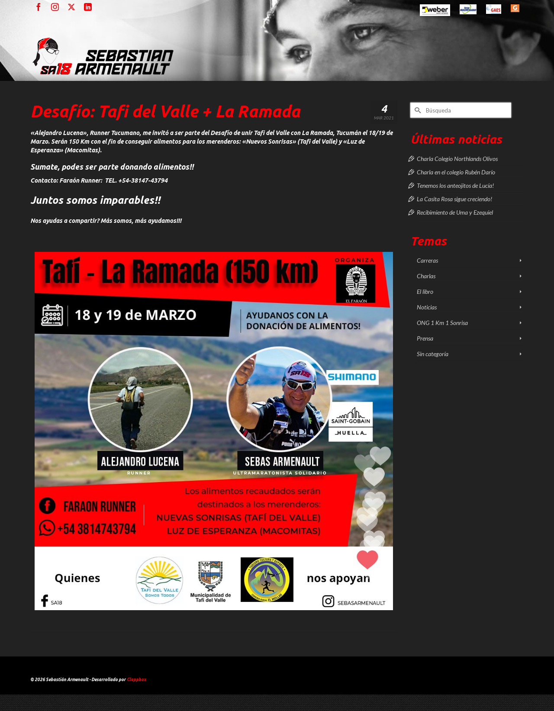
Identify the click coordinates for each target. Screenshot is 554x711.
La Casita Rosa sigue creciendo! (454, 199)
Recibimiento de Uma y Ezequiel (455, 212)
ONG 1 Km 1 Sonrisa (442, 322)
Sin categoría (432, 353)
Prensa (425, 338)
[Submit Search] (416, 110)
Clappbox (136, 679)
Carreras (427, 260)
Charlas (426, 276)
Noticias (427, 307)
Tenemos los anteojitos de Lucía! (455, 185)
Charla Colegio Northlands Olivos (457, 158)
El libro (425, 291)
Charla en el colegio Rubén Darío (456, 172)
